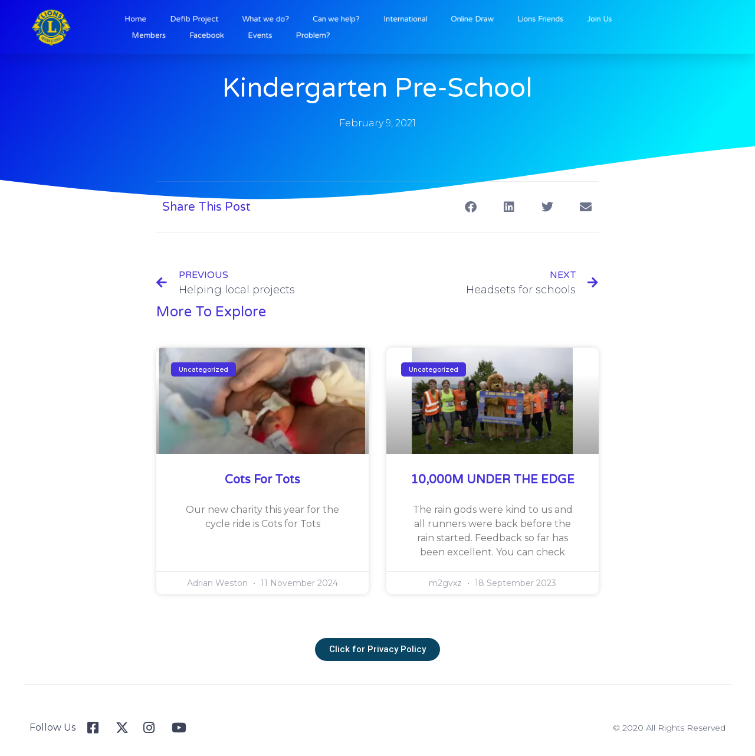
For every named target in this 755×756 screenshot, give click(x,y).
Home (170, 20)
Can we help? (344, 20)
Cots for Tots (262, 480)
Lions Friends (522, 20)
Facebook (233, 34)
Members (182, 34)
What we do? (283, 20)
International (405, 20)
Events (279, 34)
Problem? (324, 34)
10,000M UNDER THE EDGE (493, 480)
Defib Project (221, 20)
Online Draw (462, 20)
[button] (470, 207)
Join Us (573, 20)
